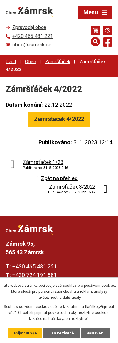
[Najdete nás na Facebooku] (107, 43)
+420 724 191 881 (34, 275)
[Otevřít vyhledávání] (95, 41)
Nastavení (95, 333)
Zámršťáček (57, 61)
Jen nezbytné (61, 333)
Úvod (11, 61)
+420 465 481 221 (34, 266)
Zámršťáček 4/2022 (59, 119)
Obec (30, 61)
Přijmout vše (25, 333)
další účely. (72, 297)
